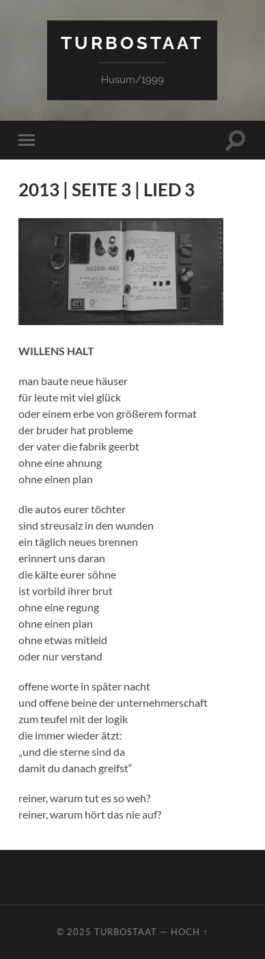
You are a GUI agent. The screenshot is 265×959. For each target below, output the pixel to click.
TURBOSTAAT (132, 42)
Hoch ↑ (189, 931)
